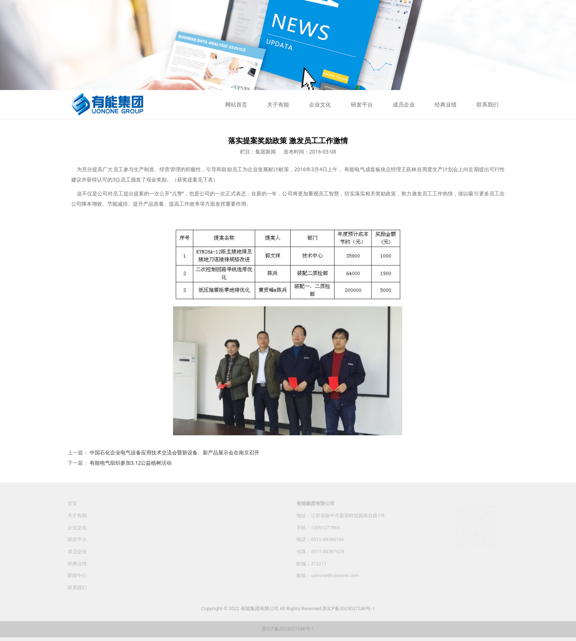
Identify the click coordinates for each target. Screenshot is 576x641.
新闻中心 (77, 580)
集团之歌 (185, 532)
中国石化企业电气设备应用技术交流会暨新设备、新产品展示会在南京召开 (174, 452)
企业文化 (320, 105)
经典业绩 (446, 105)
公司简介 (134, 520)
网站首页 (236, 105)
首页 (72, 508)
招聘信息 (240, 532)
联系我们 (487, 105)
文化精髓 (185, 520)
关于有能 (278, 105)
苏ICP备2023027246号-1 (349, 608)
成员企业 (404, 105)
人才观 (238, 520)
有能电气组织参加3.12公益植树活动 (131, 462)
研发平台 (362, 105)
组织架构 (134, 532)
